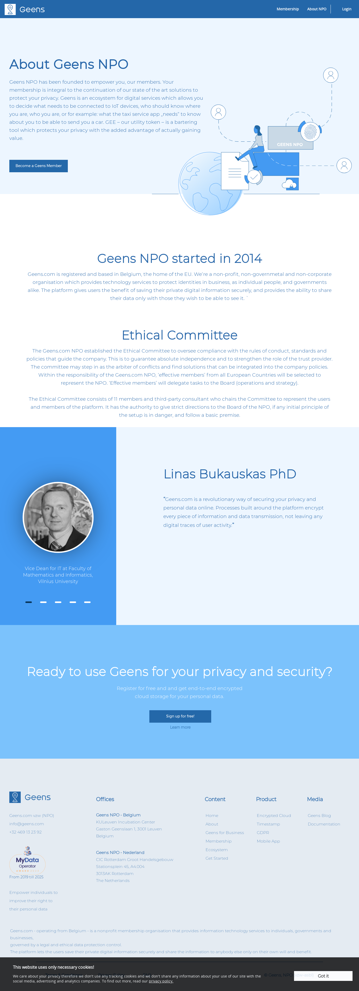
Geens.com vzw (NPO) (31, 815)
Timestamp (268, 824)
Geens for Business (225, 832)
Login (346, 8)
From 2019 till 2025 (33, 862)
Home (212, 815)
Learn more (180, 727)
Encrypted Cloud (274, 815)
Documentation (324, 824)
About (212, 824)
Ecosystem (217, 849)
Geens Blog (319, 815)
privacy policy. (161, 981)
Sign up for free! (180, 716)
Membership (288, 8)
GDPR (263, 832)
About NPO (316, 8)
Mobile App (268, 841)
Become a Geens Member (39, 165)
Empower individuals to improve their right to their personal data (33, 900)
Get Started (217, 858)
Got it (323, 976)
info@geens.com (26, 823)
